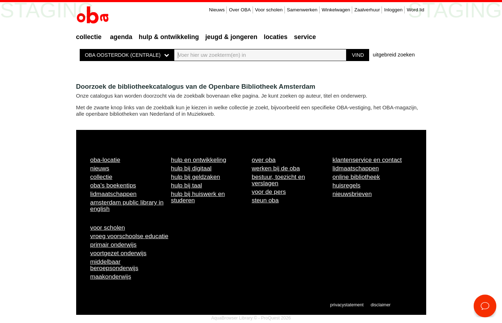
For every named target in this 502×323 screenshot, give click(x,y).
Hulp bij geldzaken (195, 176)
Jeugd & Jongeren (231, 36)
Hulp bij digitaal (191, 168)
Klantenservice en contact (367, 159)
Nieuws (217, 9)
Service (305, 36)
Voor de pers (269, 191)
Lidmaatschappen (113, 193)
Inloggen (393, 9)
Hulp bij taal (186, 185)
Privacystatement (346, 304)
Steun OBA (265, 200)
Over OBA (240, 9)
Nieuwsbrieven (352, 193)
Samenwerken (302, 9)
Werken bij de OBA (276, 168)
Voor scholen (269, 9)
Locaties (276, 36)
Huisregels (347, 185)
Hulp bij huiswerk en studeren (198, 197)
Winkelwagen (336, 9)
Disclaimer (380, 304)
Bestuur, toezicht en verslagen (278, 180)
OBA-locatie (105, 159)
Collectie (89, 36)
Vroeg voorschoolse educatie (129, 236)
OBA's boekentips (113, 185)
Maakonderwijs (110, 276)
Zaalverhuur (367, 9)
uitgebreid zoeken (393, 54)
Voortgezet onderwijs (118, 253)
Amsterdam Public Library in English (127, 205)
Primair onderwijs (113, 244)
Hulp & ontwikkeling (169, 36)
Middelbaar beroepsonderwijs (114, 265)
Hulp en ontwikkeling (198, 159)
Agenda (121, 36)
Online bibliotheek (356, 176)
